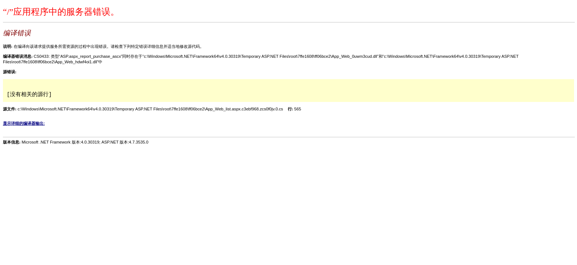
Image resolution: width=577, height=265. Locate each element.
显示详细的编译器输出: (24, 123)
